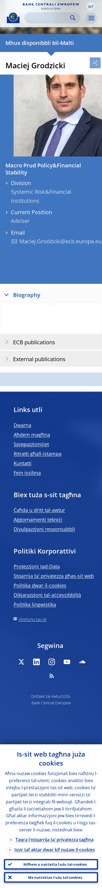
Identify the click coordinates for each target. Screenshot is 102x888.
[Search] (48, 18)
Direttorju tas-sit (32, 619)
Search (72, 18)
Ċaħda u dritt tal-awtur (39, 510)
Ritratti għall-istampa (37, 453)
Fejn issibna (27, 472)
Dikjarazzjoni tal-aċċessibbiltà (47, 595)
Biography (21, 295)
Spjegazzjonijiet (31, 444)
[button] (91, 6)
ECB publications (28, 342)
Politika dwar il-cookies (40, 585)
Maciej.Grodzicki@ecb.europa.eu (60, 241)
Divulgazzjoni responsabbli (44, 529)
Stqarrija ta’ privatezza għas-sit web (54, 576)
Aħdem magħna (32, 434)
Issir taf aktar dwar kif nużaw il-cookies (54, 850)
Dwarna (22, 425)
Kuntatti (23, 463)
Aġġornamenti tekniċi (38, 519)
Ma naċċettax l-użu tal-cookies (55, 877)
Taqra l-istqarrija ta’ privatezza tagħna (55, 840)
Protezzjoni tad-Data (37, 566)
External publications (34, 359)
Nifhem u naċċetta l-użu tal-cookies (55, 864)
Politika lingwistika (35, 604)
